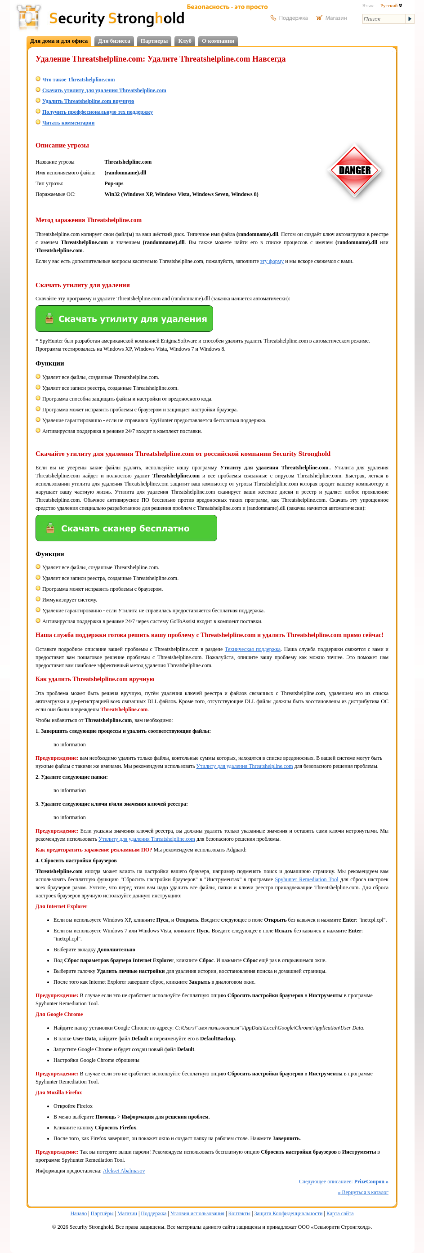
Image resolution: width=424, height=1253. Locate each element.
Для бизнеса (114, 40)
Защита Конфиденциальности (288, 1213)
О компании (218, 40)
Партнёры (102, 1213)
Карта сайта (340, 1213)
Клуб (185, 40)
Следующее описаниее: (343, 1181)
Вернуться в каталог (363, 1192)
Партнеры (154, 40)
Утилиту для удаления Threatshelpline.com (244, 766)
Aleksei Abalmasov (124, 1171)
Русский (391, 5)
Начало (78, 1213)
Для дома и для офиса (59, 40)
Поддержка (153, 1213)
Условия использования (197, 1213)
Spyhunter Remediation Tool (307, 879)
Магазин (127, 1213)
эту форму (272, 261)
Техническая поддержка (253, 649)
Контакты (239, 1213)
